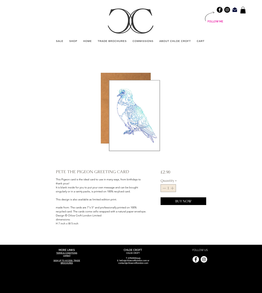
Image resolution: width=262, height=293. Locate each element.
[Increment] (172, 188)
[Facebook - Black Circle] (220, 10)
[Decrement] (164, 188)
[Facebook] (195, 259)
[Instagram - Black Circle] (227, 10)
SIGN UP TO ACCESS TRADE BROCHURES (66, 261)
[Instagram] (204, 259)
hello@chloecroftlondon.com (133, 260)
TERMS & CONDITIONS (66, 253)
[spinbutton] (168, 188)
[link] (243, 10)
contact (66, 255)
